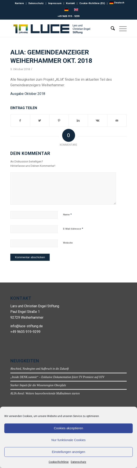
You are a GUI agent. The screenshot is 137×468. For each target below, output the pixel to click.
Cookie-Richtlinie (59, 461)
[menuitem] (116, 3)
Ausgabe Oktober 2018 (27, 94)
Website (68, 242)
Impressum (55, 3)
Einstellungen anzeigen (68, 452)
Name (67, 214)
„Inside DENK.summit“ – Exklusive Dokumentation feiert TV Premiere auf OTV (57, 377)
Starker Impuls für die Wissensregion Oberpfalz (38, 385)
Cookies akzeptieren (68, 428)
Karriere (19, 3)
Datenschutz (78, 461)
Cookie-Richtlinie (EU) (92, 3)
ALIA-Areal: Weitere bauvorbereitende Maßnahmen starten (45, 393)
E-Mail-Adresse (73, 228)
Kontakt (70, 3)
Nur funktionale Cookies (68, 440)
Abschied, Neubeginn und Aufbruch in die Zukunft (39, 368)
